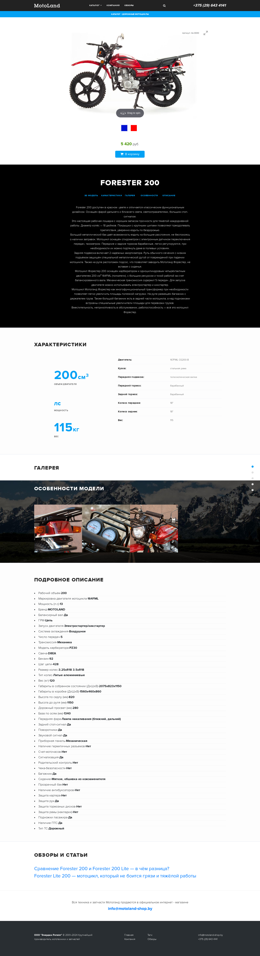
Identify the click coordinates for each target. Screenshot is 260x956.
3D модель (91, 195)
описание (168, 195)
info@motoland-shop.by (130, 908)
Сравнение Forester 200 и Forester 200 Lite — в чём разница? (101, 869)
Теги (150, 935)
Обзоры (129, 5)
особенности (149, 195)
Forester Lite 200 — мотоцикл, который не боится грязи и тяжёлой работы (115, 876)
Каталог (94, 5)
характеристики (111, 195)
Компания (113, 5)
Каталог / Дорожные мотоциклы (130, 14)
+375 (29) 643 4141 (209, 5)
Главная (129, 935)
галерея (130, 195)
